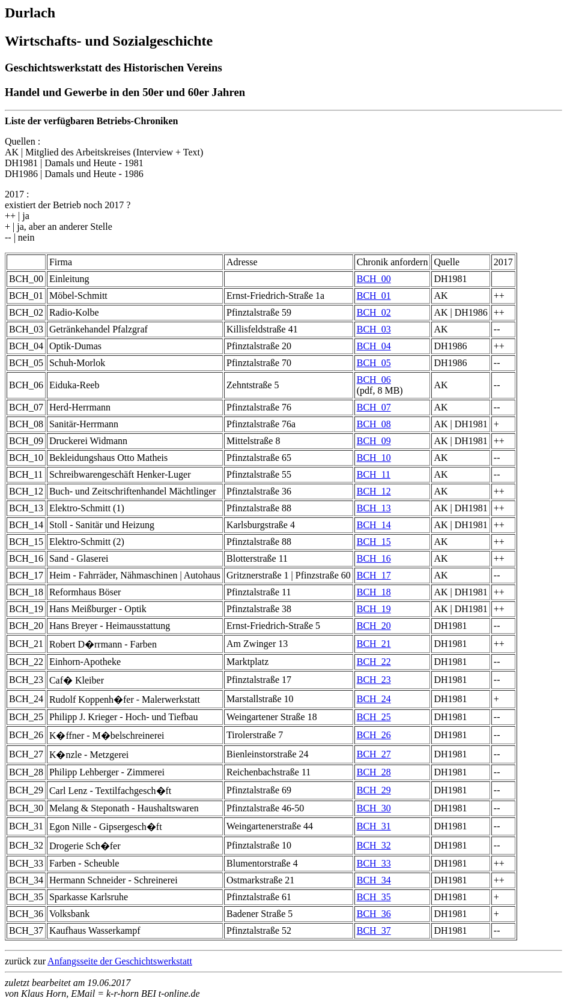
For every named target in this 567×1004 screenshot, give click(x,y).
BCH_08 (374, 424)
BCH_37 (374, 930)
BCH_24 (374, 699)
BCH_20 (374, 626)
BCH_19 (374, 609)
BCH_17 (374, 575)
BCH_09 (374, 441)
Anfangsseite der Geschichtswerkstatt (119, 961)
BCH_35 (374, 897)
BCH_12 (374, 491)
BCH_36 (374, 914)
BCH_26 (374, 735)
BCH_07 (374, 407)
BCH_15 (374, 542)
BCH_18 (374, 592)
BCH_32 (374, 845)
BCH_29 (374, 790)
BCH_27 (374, 754)
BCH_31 (374, 826)
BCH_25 (374, 717)
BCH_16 (374, 558)
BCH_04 (374, 346)
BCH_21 (374, 644)
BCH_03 (374, 329)
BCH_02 (374, 312)
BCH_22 (374, 662)
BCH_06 (374, 379)
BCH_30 (374, 808)
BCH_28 (374, 772)
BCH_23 (374, 680)
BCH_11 (373, 474)
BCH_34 (374, 880)
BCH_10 (374, 457)
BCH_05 (374, 363)
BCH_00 (374, 279)
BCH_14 (374, 525)
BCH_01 (374, 295)
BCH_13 (374, 508)
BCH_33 (374, 863)
